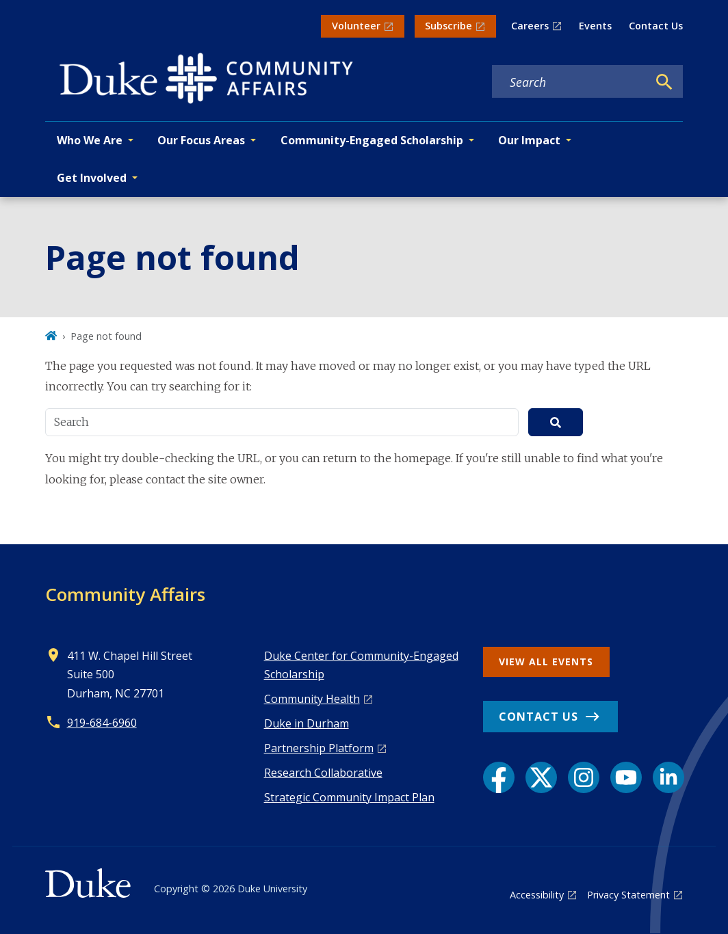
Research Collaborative (323, 772)
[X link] (541, 777)
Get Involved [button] (92, 177)
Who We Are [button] (89, 140)
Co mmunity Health (312, 698)
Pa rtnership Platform (319, 748)
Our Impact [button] (529, 140)
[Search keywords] (570, 82)
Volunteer (356, 25)
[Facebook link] (499, 777)
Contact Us (656, 25)
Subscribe (448, 25)
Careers (530, 25)
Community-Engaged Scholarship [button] (372, 140)
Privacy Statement (628, 894)
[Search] (664, 82)
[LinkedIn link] (668, 777)
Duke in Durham (306, 723)
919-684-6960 (102, 722)
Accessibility (537, 894)
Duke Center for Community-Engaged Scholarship (361, 665)
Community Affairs (125, 594)
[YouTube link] (626, 777)
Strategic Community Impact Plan (349, 797)
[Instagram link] (583, 777)
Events (595, 25)
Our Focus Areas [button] (201, 140)
